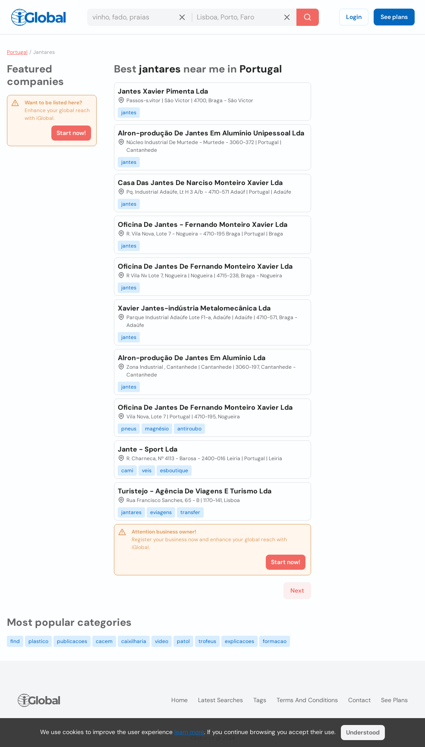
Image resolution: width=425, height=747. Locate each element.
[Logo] (38, 17)
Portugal (17, 52)
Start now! (71, 133)
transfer (190, 512)
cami (127, 470)
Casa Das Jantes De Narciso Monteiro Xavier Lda (200, 182)
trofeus (207, 641)
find (15, 641)
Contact (359, 700)
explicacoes (239, 641)
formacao (274, 641)
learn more (189, 732)
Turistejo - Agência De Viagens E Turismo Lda (194, 491)
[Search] (307, 17)
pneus (128, 428)
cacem (104, 641)
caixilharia (133, 641)
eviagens (161, 512)
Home (179, 700)
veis (146, 470)
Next (297, 590)
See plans (394, 17)
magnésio (157, 428)
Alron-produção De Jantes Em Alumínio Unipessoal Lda (211, 133)
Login (354, 17)
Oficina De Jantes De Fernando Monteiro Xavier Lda (205, 266)
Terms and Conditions (307, 700)
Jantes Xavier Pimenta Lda (163, 91)
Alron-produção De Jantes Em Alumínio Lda (191, 357)
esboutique (174, 470)
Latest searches (220, 700)
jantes (128, 112)
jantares (131, 512)
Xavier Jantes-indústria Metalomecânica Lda (194, 308)
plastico (38, 641)
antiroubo (189, 428)
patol (183, 641)
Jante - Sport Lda (147, 449)
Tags (259, 700)
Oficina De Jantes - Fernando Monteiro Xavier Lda (202, 224)
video (161, 641)
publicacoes (72, 641)
